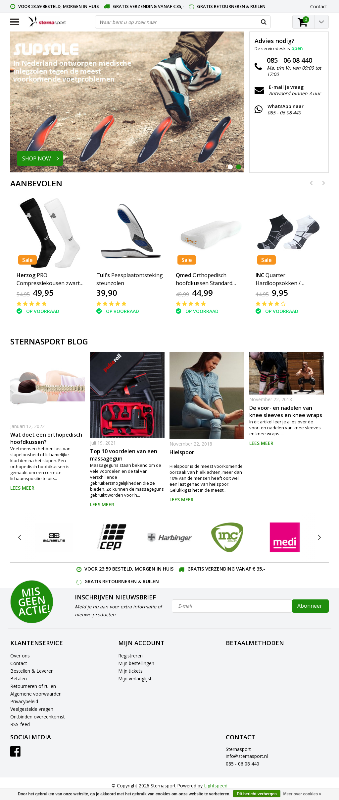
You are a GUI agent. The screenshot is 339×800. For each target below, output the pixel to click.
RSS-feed (20, 724)
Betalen (18, 678)
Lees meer (22, 488)
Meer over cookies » (302, 794)
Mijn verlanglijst (135, 678)
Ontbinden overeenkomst (37, 716)
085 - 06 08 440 (242, 764)
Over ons (20, 655)
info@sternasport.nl (247, 756)
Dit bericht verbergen (257, 794)
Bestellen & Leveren (32, 671)
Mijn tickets (130, 671)
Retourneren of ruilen (33, 686)
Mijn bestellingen (136, 663)
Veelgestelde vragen (31, 709)
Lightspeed (215, 785)
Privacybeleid (24, 701)
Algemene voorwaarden (36, 694)
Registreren (130, 655)
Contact (18, 663)
